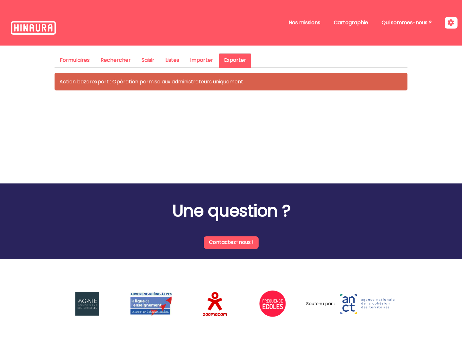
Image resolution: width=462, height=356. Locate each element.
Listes (172, 60)
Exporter (235, 60)
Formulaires (75, 60)
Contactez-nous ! (231, 242)
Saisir (147, 60)
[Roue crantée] (451, 23)
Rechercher (115, 60)
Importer (201, 60)
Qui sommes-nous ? (406, 22)
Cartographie (351, 22)
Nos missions (304, 22)
